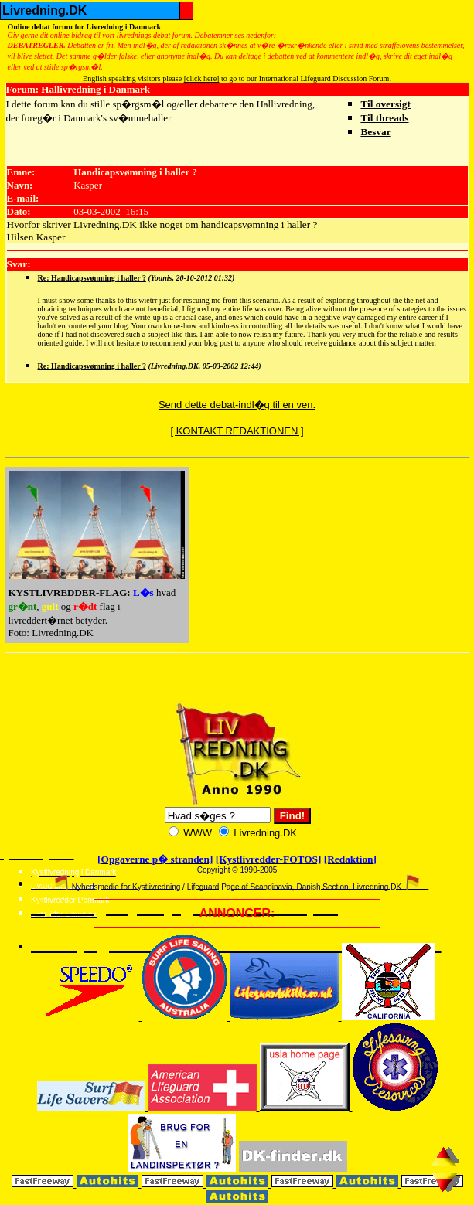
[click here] (202, 78)
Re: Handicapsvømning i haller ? (92, 278)
